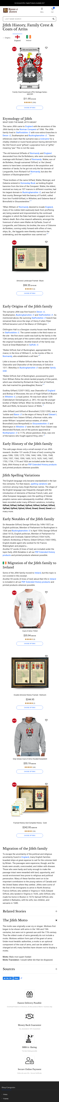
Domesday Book (28, 183)
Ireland (28, 37)
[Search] (53, 19)
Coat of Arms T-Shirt (30, 631)
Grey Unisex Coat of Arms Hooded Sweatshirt (30, 759)
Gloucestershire (39, 423)
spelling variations (39, 484)
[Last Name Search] (29, 18)
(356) (34, 102)
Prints (5, 1094)
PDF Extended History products (42, 464)
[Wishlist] (46, 48)
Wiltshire (9, 396)
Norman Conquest (28, 129)
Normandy (35, 153)
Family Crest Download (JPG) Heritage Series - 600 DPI (30, 93)
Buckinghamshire (36, 135)
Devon (5, 135)
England (29, 126)
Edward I (53, 414)
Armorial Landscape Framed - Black (30, 281)
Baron (16, 414)
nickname (44, 139)
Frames (5, 1099)
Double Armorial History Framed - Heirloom (30, 695)
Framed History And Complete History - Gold (30, 823)
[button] (30, 910)
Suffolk (32, 345)
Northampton (9, 433)
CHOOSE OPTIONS (29, 107)
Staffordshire (22, 132)
